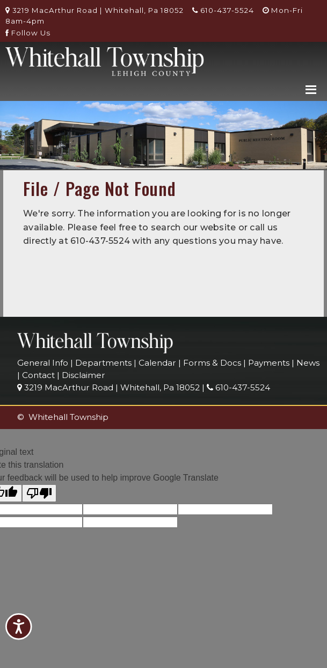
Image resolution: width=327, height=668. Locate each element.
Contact (38, 375)
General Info (42, 363)
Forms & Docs (212, 363)
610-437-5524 (223, 10)
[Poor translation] (39, 493)
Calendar (157, 363)
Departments (103, 363)
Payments (268, 363)
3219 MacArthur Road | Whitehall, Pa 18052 (94, 10)
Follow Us (27, 32)
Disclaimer (83, 375)
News (307, 363)
